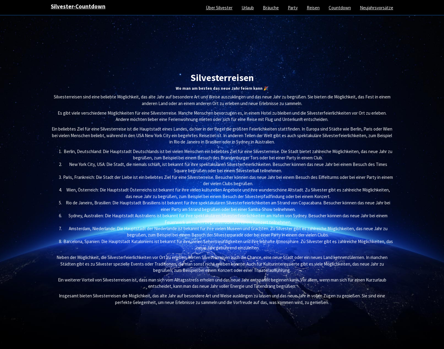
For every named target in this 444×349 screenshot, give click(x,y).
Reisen (313, 8)
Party (293, 8)
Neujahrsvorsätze (376, 8)
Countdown (340, 8)
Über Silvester (219, 8)
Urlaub (248, 8)
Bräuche (271, 8)
